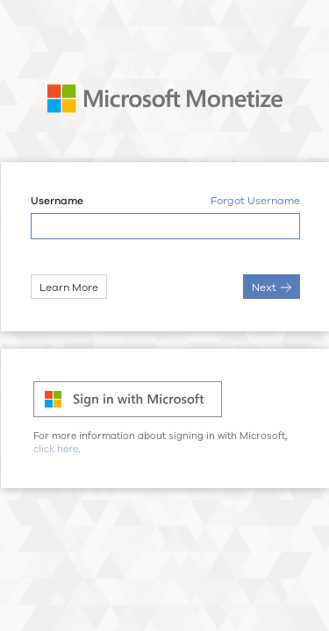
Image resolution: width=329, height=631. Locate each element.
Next (270, 287)
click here (55, 449)
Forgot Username (254, 201)
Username (56, 201)
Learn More (68, 287)
